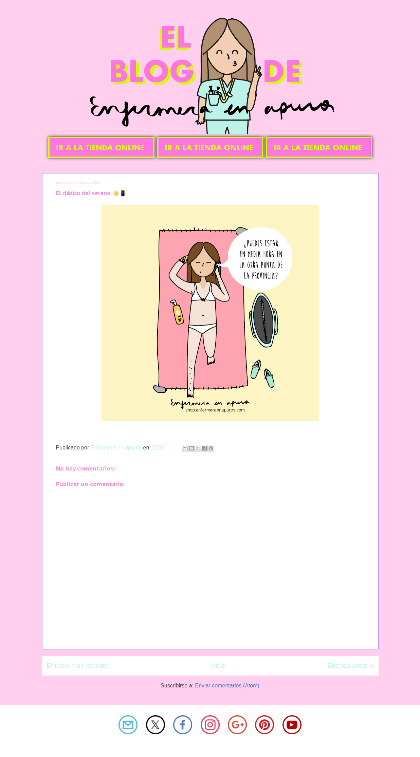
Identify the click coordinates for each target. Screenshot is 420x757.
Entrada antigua (350, 665)
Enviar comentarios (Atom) (227, 685)
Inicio (218, 665)
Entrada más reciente (78, 665)
